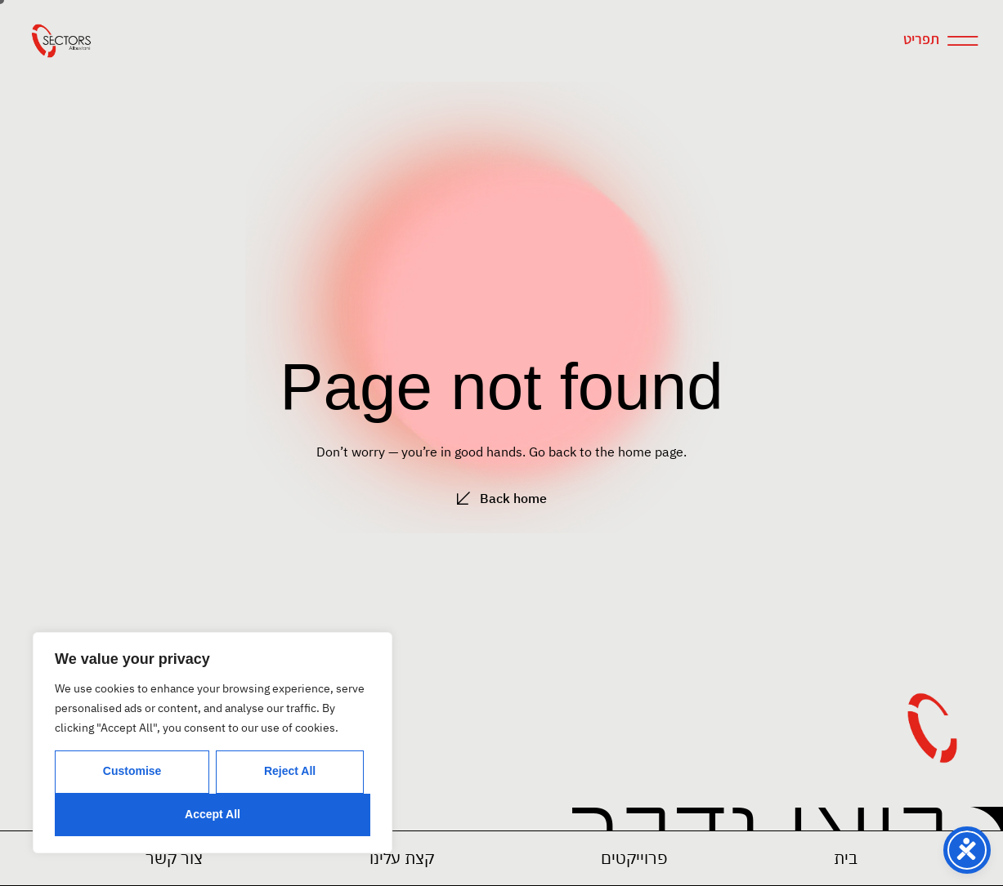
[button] (634, 858)
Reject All (290, 770)
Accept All (212, 814)
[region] (212, 742)
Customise (132, 770)
